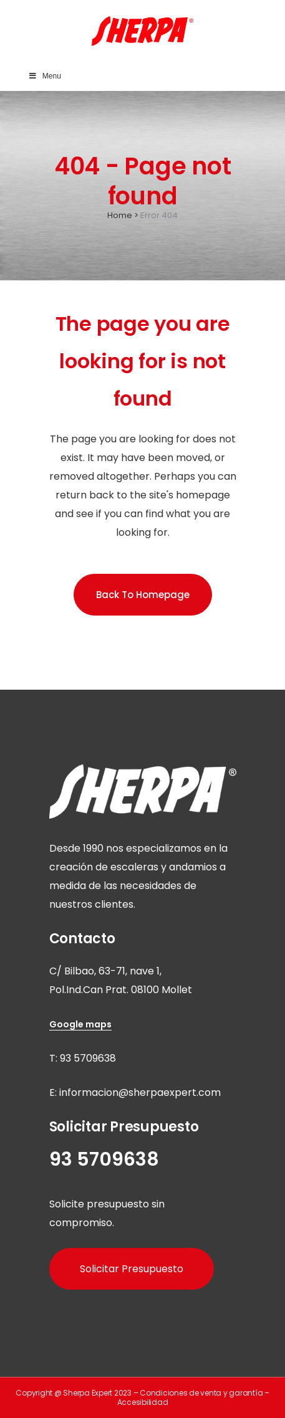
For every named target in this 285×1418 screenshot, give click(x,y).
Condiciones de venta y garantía (201, 1392)
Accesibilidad (142, 1402)
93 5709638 (88, 1058)
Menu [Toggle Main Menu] (44, 76)
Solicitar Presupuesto (131, 1269)
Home (119, 215)
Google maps (80, 1024)
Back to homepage (143, 594)
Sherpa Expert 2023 (97, 1392)
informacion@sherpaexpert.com (140, 1092)
